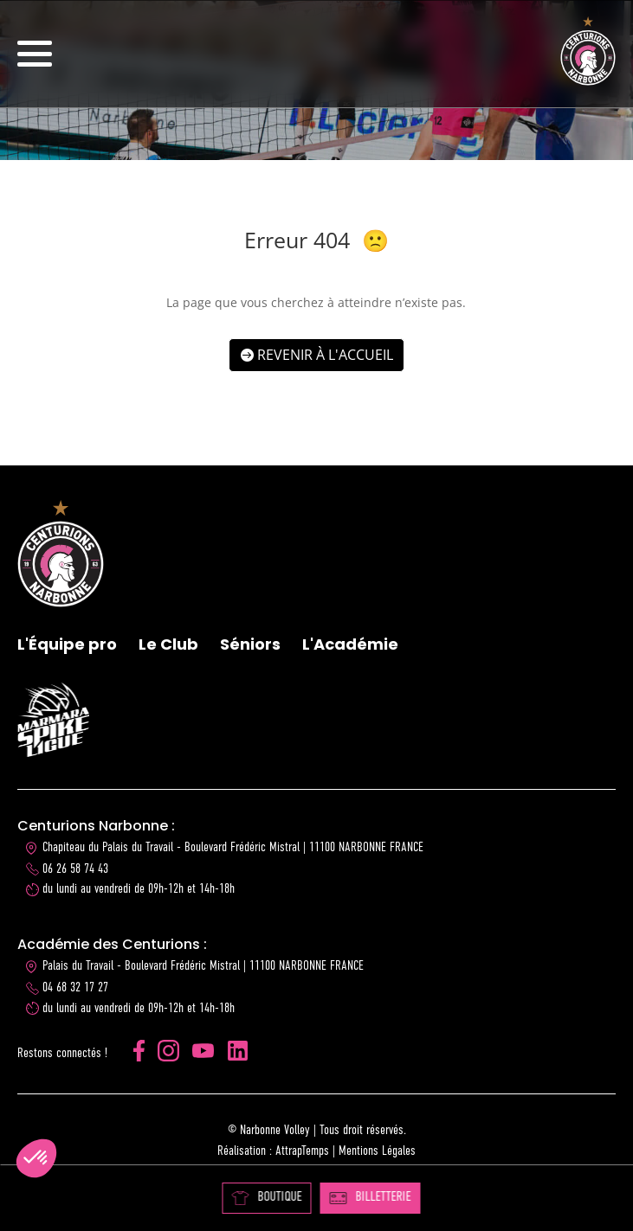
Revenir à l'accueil (325, 354)
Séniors (250, 644)
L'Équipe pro (67, 644)
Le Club (168, 644)
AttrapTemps (302, 1150)
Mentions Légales (377, 1150)
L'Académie (350, 644)
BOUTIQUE (266, 1197)
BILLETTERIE (369, 1197)
